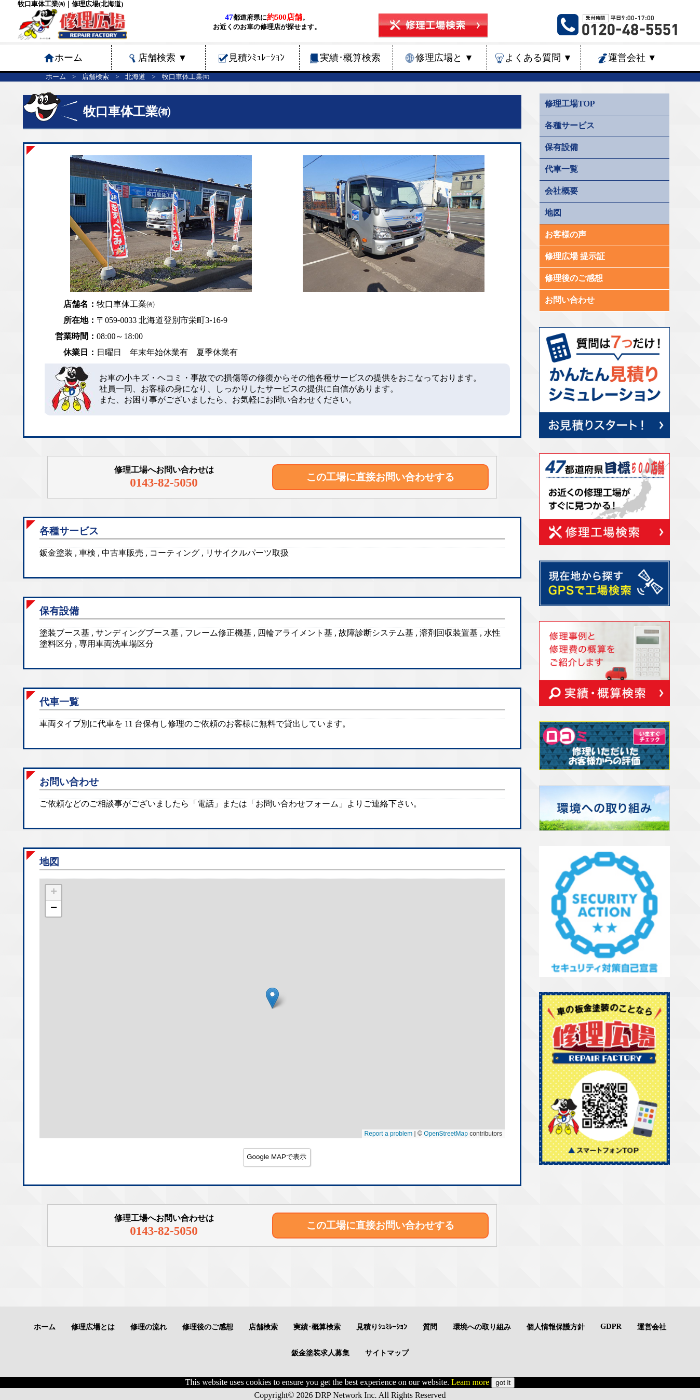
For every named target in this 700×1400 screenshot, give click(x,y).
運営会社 (632, 57)
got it (502, 1382)
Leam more (470, 1382)
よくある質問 (538, 57)
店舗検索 (162, 57)
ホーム (56, 76)
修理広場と (444, 57)
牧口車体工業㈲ (185, 76)
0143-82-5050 (164, 482)
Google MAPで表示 (276, 1157)
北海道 (135, 76)
